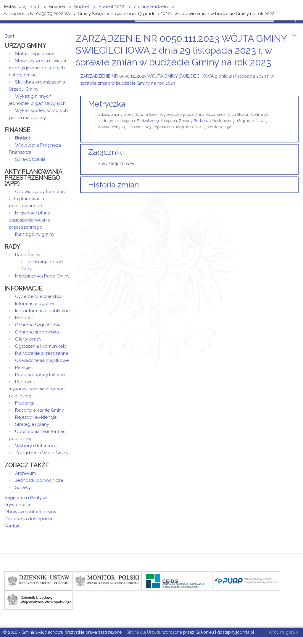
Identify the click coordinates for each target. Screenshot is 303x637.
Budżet (22, 138)
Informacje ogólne (34, 303)
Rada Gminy (28, 254)
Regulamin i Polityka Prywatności (25, 501)
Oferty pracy (28, 339)
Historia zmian (113, 184)
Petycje (22, 367)
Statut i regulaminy (34, 53)
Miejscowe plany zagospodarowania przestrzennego (29, 220)
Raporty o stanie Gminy (39, 410)
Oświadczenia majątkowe (42, 360)
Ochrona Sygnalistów (37, 325)
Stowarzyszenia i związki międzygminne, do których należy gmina (37, 68)
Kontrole (24, 317)
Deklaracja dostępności (29, 519)
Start (9, 36)
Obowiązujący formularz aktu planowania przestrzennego (37, 198)
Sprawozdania (30, 159)
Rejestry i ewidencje (36, 417)
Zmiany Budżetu (193, 120)
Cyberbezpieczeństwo (39, 296)
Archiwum (25, 473)
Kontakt (12, 526)
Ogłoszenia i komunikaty (41, 346)
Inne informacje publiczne (42, 310)
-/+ (293, 35)
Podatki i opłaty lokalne (40, 374)
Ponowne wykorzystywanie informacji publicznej (37, 389)
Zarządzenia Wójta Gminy (42, 452)
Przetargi (24, 403)
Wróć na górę (283, 633)
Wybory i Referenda (36, 445)
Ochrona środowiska (37, 332)
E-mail (297, 73)
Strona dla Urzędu (143, 632)
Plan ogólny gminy (34, 234)
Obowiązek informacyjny (30, 511)
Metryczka (106, 104)
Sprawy (23, 487)
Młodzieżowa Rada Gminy (42, 276)
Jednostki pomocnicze (39, 480)
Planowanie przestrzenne (41, 353)
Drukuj (290, 73)
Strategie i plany (32, 424)
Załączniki (106, 152)
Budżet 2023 (148, 120)
